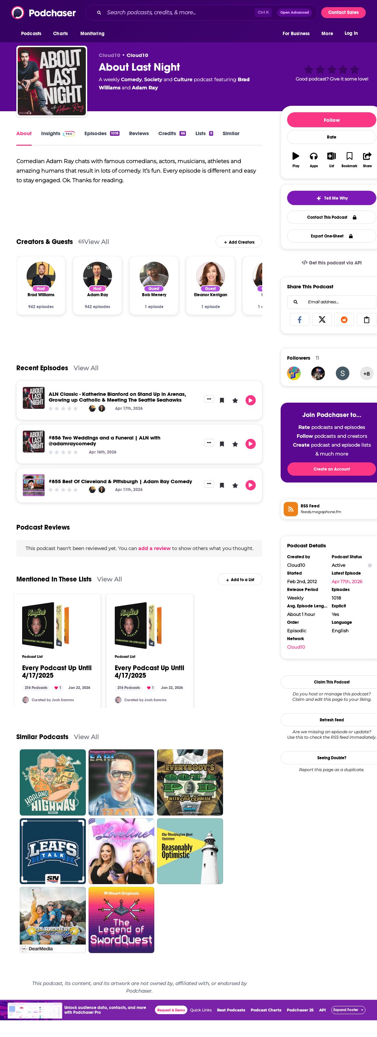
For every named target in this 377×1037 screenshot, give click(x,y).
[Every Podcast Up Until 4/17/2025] (45, 633)
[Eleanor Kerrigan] (210, 284)
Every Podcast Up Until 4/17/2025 (57, 680)
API (322, 1018)
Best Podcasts (231, 1018)
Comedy (131, 79)
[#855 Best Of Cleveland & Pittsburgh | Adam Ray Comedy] (34, 493)
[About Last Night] (52, 81)
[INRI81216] (294, 373)
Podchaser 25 (300, 1018)
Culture (183, 79)
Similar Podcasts (42, 745)
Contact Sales (343, 12)
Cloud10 (137, 55)
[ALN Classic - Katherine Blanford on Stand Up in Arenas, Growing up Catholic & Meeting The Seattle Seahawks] (34, 406)
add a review (154, 556)
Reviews (139, 133)
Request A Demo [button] (171, 1018)
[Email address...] (332, 302)
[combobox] (201, 12)
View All (96, 249)
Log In (351, 33)
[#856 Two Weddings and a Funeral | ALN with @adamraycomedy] (34, 450)
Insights (58, 133)
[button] (32, 33)
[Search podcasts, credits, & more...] (179, 12)
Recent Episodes (42, 376)
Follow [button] (332, 120)
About (24, 133)
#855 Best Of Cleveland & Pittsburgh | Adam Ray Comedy (120, 489)
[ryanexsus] (318, 373)
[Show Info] (370, 565)
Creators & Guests (44, 249)
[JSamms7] (25, 708)
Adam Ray (145, 88)
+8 (366, 374)
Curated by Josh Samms (53, 708)
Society (153, 79)
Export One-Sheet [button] (332, 236)
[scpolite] (342, 373)
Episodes (102, 133)
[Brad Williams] (41, 284)
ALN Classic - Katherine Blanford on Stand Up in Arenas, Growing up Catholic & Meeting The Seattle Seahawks (117, 405)
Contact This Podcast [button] (332, 217)
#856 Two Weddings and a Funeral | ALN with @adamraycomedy (104, 449)
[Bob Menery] (154, 284)
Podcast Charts (266, 1018)
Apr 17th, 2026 (347, 581)
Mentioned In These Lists (54, 587)
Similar (231, 133)
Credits (172, 133)
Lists (204, 133)
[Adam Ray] (97, 284)
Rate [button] (331, 137)
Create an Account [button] (332, 469)
